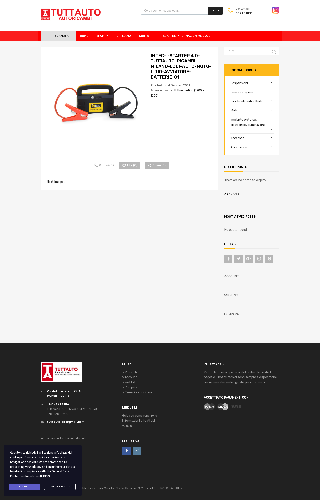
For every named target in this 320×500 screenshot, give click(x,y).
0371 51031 (244, 13)
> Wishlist (129, 382)
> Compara (129, 387)
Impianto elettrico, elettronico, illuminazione (248, 122)
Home (84, 36)
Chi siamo (123, 36)
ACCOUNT (231, 276)
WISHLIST (231, 295)
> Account (129, 377)
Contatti (146, 36)
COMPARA (231, 314)
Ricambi (62, 36)
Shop (102, 36)
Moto (234, 110)
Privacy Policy (60, 486)
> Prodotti (129, 372)
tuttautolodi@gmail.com (65, 422)
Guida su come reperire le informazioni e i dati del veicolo (139, 421)
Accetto (25, 486)
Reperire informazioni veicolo (186, 36)
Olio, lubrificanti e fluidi (246, 101)
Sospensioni (239, 83)
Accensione (239, 147)
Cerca (215, 10)
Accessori (237, 138)
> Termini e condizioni (137, 392)
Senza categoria (242, 92)
